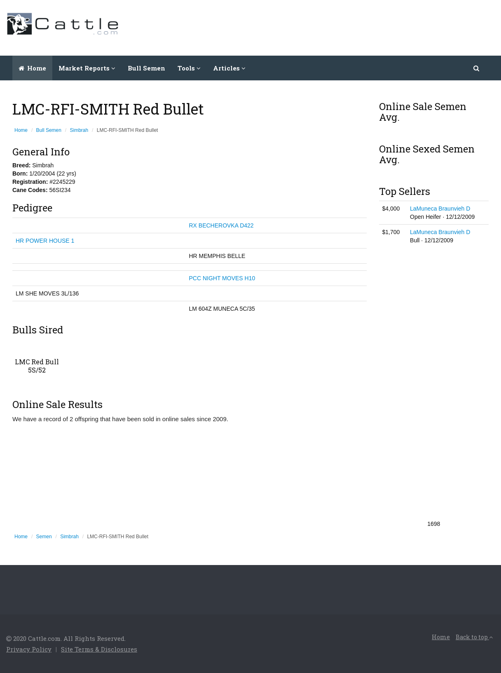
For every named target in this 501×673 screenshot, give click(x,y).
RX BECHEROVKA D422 (221, 225)
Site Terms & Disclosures (99, 649)
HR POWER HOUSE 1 (45, 240)
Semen (44, 536)
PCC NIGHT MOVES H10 (222, 278)
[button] (477, 68)
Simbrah (79, 130)
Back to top (474, 637)
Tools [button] (189, 68)
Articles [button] (229, 68)
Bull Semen (146, 68)
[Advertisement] (345, 26)
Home (32, 68)
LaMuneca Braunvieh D (440, 208)
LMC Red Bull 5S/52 (37, 365)
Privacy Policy (29, 649)
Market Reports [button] (87, 68)
